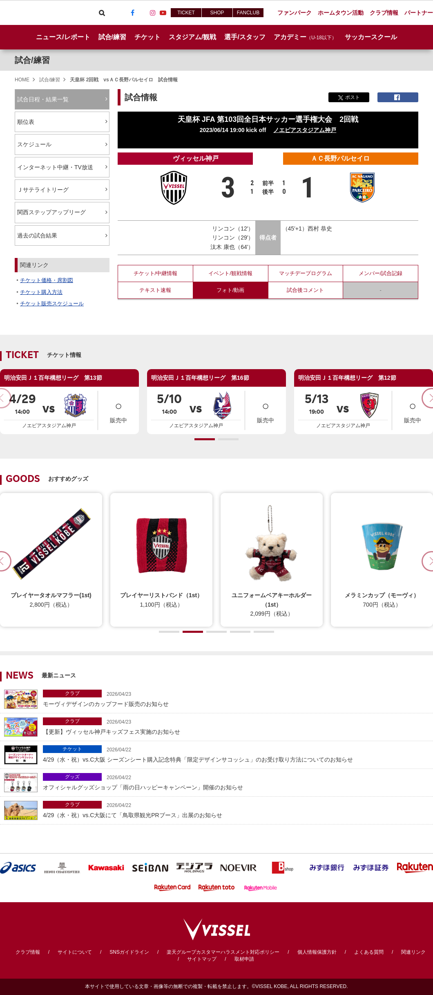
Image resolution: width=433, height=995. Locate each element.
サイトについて (75, 952)
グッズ (72, 777)
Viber (112, 13)
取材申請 (244, 959)
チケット (72, 749)
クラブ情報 (28, 952)
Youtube (163, 13)
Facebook (132, 13)
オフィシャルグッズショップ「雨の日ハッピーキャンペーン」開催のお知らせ (236, 782)
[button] (204, 439)
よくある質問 (369, 952)
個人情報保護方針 (317, 952)
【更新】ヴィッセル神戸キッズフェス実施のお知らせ (236, 726)
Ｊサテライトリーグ (43, 189)
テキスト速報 (155, 290)
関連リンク (413, 952)
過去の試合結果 (37, 235)
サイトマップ (201, 959)
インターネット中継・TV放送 (55, 167)
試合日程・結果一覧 (43, 99)
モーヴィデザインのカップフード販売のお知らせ (236, 698)
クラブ (72, 693)
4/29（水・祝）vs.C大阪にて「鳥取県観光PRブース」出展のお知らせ (236, 809)
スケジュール (34, 144)
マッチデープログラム (305, 273)
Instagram (153, 13)
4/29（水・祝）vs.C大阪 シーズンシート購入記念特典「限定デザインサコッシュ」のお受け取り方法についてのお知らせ (236, 754)
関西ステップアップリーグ (56, 212)
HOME (22, 80)
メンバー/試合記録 (381, 273)
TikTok (142, 13)
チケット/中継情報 (156, 273)
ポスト (349, 97)
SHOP (217, 13)
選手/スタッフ (244, 37)
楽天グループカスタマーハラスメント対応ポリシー (223, 952)
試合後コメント (305, 290)
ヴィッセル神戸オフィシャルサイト (46, 13)
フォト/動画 (230, 290)
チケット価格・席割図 (46, 280)
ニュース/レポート (63, 37)
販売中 (118, 410)
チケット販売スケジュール (52, 303)
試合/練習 (32, 60)
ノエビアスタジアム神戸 (304, 130)
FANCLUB (248, 13)
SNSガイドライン (129, 952)
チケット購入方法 (41, 292)
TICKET (186, 13)
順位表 (25, 122)
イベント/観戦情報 (230, 273)
